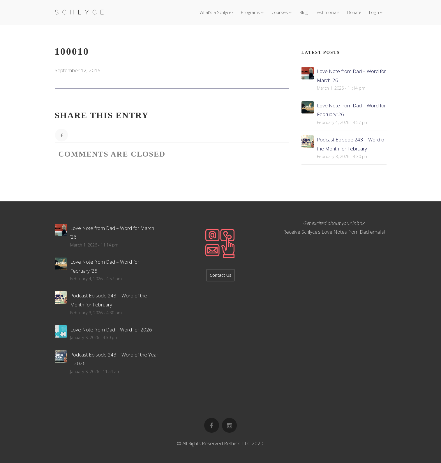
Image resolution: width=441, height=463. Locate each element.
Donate (354, 12)
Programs (250, 12)
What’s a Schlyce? (216, 12)
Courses (279, 12)
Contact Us (220, 275)
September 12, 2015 (77, 70)
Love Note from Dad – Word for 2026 (111, 329)
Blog (303, 12)
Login (374, 12)
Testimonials (327, 12)
